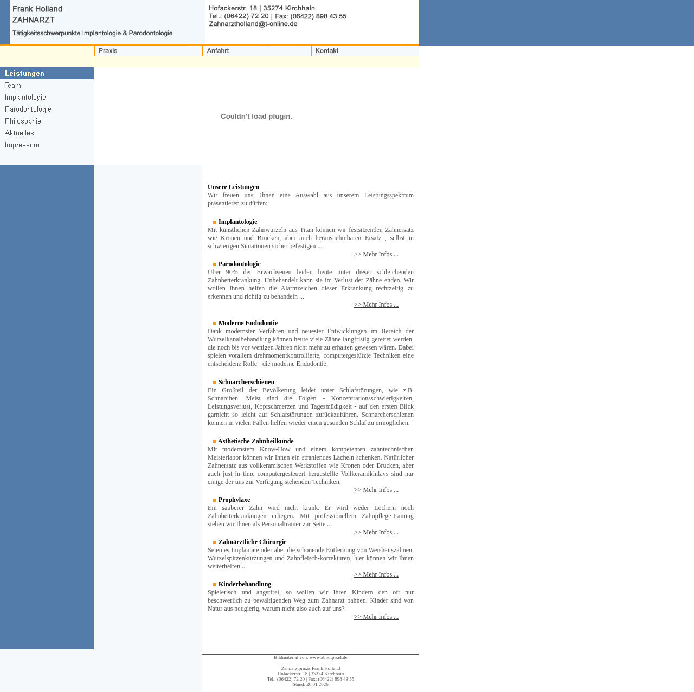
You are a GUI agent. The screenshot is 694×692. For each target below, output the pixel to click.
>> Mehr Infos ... (376, 254)
